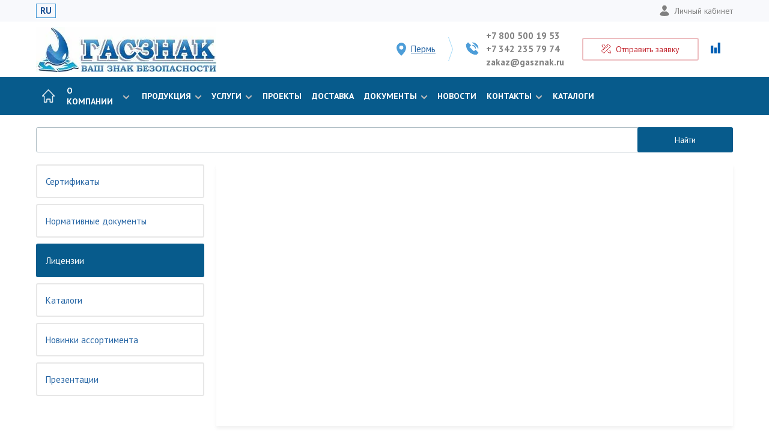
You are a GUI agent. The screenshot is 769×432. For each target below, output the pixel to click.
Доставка (333, 96)
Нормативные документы (96, 221)
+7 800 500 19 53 (523, 35)
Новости (456, 96)
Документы (394, 96)
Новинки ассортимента (92, 340)
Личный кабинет (696, 10)
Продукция (170, 96)
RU (46, 10)
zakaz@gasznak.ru (525, 62)
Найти (685, 139)
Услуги (231, 96)
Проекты (282, 96)
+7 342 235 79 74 (523, 49)
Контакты (513, 96)
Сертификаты (73, 181)
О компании (98, 96)
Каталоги (573, 96)
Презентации (72, 379)
